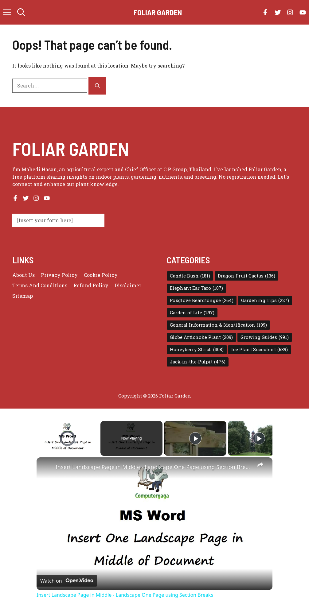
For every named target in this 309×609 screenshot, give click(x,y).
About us (23, 275)
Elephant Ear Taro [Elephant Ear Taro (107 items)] (196, 288)
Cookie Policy (101, 275)
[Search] (97, 86)
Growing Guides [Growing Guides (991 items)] (265, 337)
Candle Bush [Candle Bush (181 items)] (190, 276)
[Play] (195, 438)
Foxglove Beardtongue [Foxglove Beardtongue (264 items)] (201, 300)
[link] (46, 467)
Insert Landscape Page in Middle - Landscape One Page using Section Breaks (154, 467)
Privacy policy (59, 275)
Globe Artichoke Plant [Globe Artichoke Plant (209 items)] (201, 337)
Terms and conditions (39, 285)
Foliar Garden (158, 12)
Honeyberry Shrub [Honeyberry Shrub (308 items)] (197, 349)
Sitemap (22, 296)
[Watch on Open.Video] (67, 581)
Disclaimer (128, 285)
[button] (21, 12)
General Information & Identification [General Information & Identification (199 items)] (218, 325)
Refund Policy (90, 285)
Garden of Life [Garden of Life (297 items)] (192, 312)
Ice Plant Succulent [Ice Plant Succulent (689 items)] (259, 349)
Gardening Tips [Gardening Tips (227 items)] (265, 300)
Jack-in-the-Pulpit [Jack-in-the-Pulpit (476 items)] (197, 362)
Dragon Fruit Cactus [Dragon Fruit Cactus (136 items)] (246, 276)
